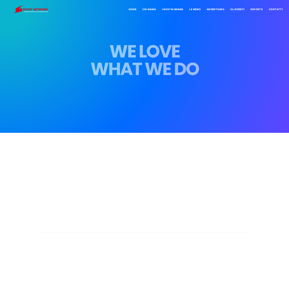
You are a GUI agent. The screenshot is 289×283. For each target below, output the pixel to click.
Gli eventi (237, 10)
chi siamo (149, 10)
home (132, 10)
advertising (215, 10)
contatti (276, 10)
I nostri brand (172, 10)
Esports (256, 10)
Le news (195, 10)
